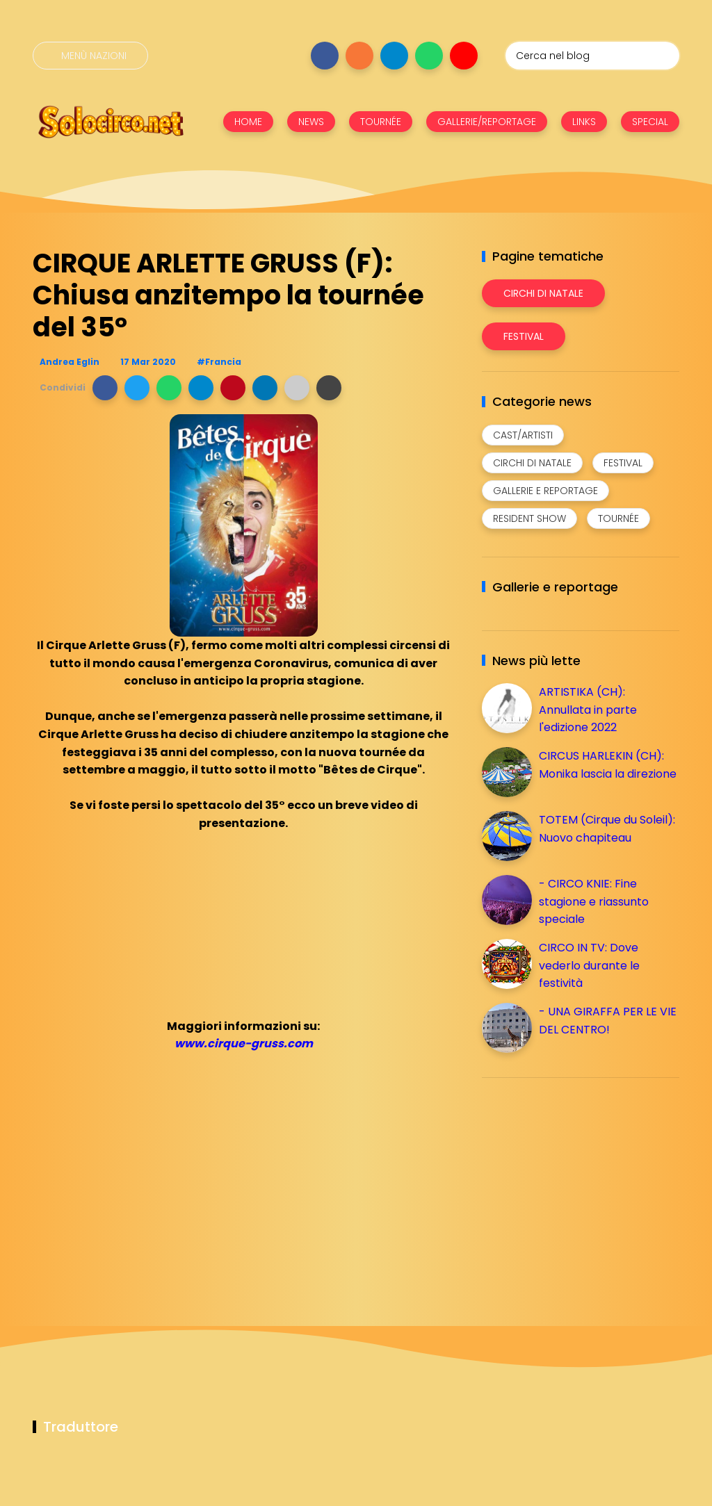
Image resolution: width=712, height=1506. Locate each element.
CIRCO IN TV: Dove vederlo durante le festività (589, 965)
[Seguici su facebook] (325, 55)
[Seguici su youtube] (464, 55)
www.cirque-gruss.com (244, 1043)
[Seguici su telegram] (394, 55)
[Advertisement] (586, 1185)
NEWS (311, 122)
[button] (105, 387)
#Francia (219, 362)
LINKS (584, 122)
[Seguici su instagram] (359, 55)
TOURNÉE (380, 122)
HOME (248, 122)
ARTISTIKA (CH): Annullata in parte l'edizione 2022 (588, 709)
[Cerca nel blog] (592, 55)
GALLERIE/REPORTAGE (486, 122)
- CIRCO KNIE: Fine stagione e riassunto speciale (594, 901)
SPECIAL (650, 122)
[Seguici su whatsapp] (429, 55)
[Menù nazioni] (90, 55)
